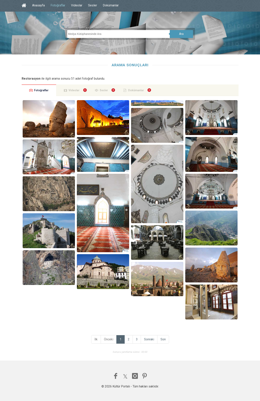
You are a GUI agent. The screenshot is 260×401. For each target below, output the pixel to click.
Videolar (76, 5)
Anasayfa (38, 5)
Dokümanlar (111, 5)
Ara (181, 34)
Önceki (108, 339)
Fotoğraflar (58, 5)
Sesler (92, 5)
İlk (96, 339)
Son (163, 339)
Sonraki (149, 339)
